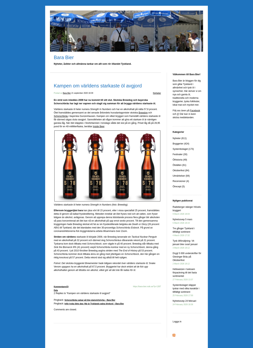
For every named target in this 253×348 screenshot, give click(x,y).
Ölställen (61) (179, 165)
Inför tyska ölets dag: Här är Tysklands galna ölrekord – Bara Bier (94, 304)
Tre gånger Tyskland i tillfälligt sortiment (184, 231)
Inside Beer (98, 126)
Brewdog (143, 112)
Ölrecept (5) (179, 186)
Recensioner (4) (181, 181)
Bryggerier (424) (181, 143)
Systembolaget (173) (183, 149)
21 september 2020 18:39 (82, 93)
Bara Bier (64, 57)
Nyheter (157, 93)
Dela (56, 290)
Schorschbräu (61, 116)
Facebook (195, 110)
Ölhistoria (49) (180, 159)
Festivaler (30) (180, 154)
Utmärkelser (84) (181, 175)
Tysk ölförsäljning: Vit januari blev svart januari (185, 244)
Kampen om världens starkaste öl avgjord (98, 85)
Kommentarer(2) (61, 287)
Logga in (177, 321)
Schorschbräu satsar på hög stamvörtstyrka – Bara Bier (89, 300)
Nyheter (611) (180, 138)
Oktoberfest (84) (181, 170)
